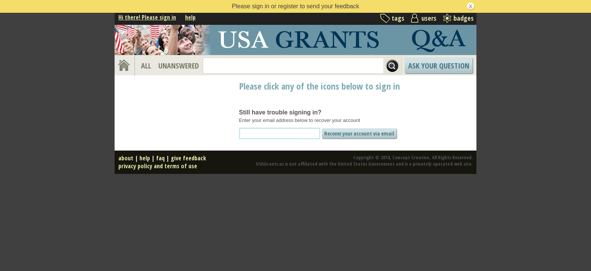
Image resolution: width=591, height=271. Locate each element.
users (428, 18)
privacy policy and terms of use (157, 166)
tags (398, 18)
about (125, 158)
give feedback (188, 158)
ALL (146, 66)
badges (463, 18)
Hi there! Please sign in (147, 17)
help (190, 17)
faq (160, 158)
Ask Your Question (438, 66)
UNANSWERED (178, 66)
